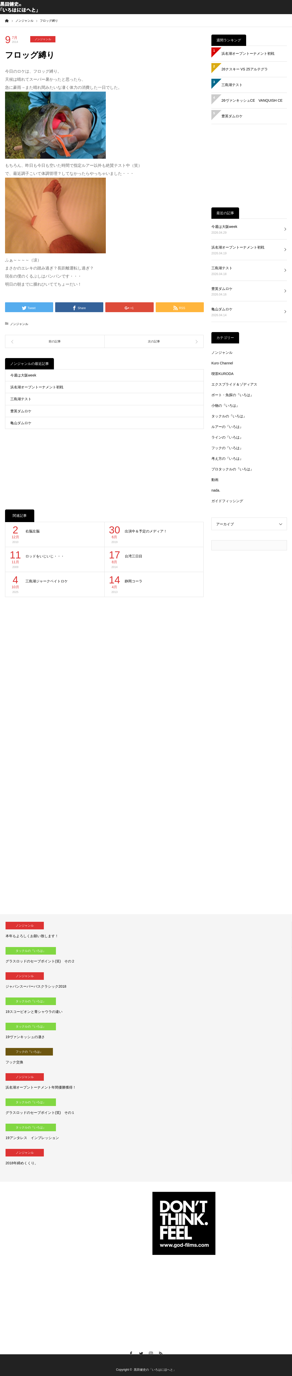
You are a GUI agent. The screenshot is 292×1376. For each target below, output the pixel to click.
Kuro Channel (222, 363)
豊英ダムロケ (20, 411)
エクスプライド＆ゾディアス (234, 384)
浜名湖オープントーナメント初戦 (36, 387)
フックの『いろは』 (227, 448)
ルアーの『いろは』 (227, 427)
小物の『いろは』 (225, 405)
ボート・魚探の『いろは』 (232, 395)
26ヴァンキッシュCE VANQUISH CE (251, 100)
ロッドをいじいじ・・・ (44, 556)
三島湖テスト (20, 399)
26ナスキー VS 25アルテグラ (244, 69)
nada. (215, 490)
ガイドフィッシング (227, 501)
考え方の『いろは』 (227, 458)
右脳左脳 (32, 531)
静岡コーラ (133, 581)
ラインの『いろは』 (227, 437)
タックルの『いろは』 (229, 416)
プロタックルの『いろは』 (232, 469)
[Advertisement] (104, 464)
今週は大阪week (23, 375)
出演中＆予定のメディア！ (146, 531)
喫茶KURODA (222, 374)
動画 (214, 480)
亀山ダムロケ (20, 423)
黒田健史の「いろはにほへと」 (155, 1369)
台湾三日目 (133, 556)
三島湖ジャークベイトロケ (46, 581)
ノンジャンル (43, 39)
